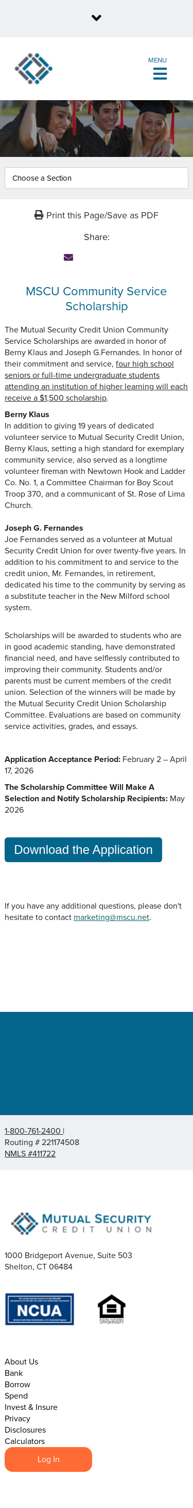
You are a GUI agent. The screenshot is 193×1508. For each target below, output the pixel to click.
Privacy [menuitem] (17, 1419)
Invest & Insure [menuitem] (31, 1407)
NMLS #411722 (30, 1154)
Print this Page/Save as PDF (96, 215)
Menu (157, 60)
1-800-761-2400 (34, 1131)
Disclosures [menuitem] (25, 1430)
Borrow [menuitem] (17, 1384)
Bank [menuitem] (14, 1373)
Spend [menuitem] (16, 1396)
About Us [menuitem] (21, 1362)
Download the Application (83, 849)
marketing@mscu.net (111, 917)
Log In (49, 1459)
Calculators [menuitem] (25, 1441)
